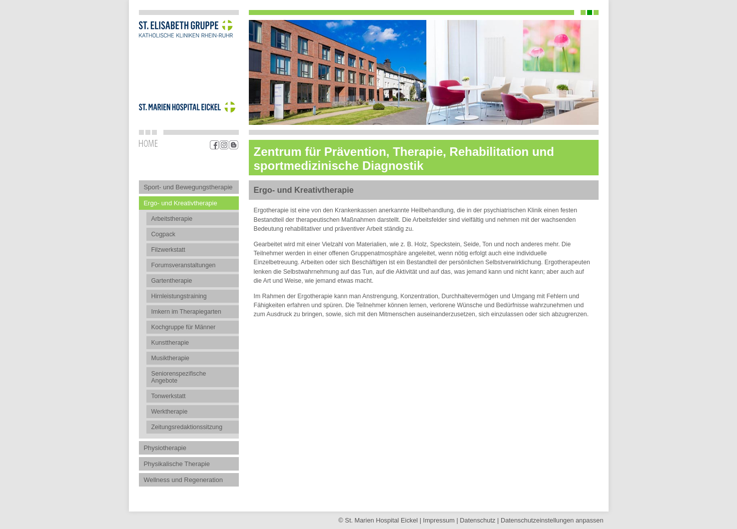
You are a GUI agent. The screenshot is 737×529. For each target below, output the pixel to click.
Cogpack (163, 234)
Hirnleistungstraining (179, 296)
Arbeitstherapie (172, 218)
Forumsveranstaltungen (183, 265)
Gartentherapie (171, 280)
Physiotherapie (165, 448)
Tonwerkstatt (168, 396)
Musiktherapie (170, 358)
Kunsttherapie (170, 342)
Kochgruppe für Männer (183, 327)
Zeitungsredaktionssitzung (187, 427)
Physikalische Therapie (177, 464)
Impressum (439, 520)
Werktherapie (169, 411)
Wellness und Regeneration (183, 480)
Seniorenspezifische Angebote (178, 377)
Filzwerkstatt (168, 249)
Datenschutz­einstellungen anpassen (552, 520)
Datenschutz (477, 520)
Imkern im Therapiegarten (186, 311)
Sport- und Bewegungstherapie (188, 187)
